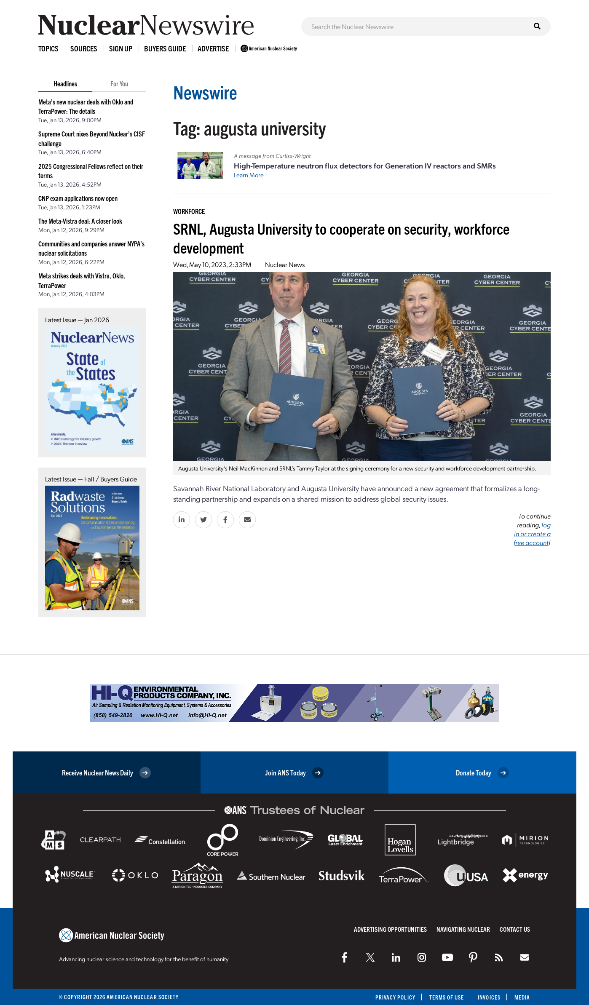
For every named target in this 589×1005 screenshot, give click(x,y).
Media (522, 997)
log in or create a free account (532, 533)
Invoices (489, 997)
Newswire (205, 91)
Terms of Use (446, 997)
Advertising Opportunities (390, 929)
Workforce (189, 211)
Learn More (249, 175)
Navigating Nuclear (463, 929)
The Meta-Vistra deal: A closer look (80, 221)
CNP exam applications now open (78, 198)
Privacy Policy (395, 997)
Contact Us (515, 929)
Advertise (213, 48)
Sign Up (120, 48)
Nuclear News (285, 264)
